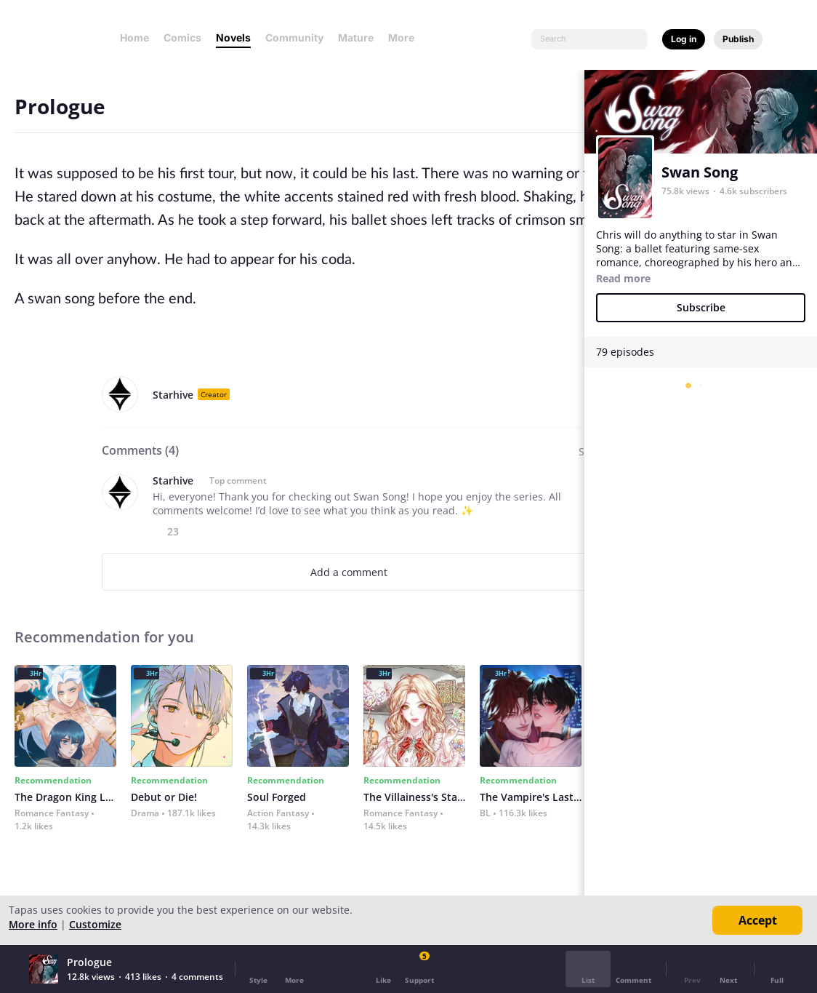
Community (294, 37)
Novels (233, 37)
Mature (356, 37)
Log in (683, 38)
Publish (738, 38)
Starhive (173, 394)
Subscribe (701, 307)
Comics (182, 37)
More (405, 37)
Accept (757, 920)
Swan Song (699, 172)
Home (134, 37)
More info (33, 924)
